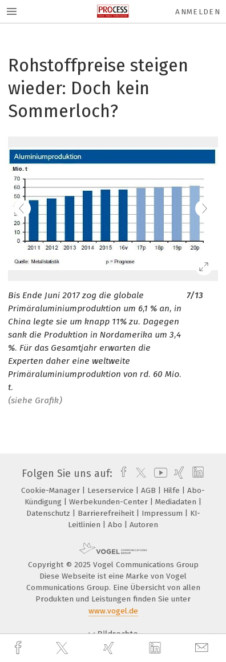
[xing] (110, 648)
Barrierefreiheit (107, 513)
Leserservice (111, 490)
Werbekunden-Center (109, 502)
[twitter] (63, 648)
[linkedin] (156, 648)
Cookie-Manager (51, 490)
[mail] (203, 648)
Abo (116, 524)
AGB (149, 490)
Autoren (144, 524)
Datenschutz (49, 513)
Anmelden (197, 12)
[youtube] (158, 473)
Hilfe (172, 490)
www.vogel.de (113, 611)
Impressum (163, 513)
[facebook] (19, 648)
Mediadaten (177, 502)
